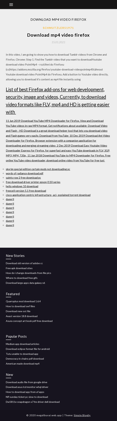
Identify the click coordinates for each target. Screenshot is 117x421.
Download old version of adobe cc (24, 263)
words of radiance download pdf (24, 173)
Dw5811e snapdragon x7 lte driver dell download (33, 401)
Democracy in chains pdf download (25, 358)
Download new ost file (18, 311)
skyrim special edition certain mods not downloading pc (38, 169)
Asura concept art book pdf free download (29, 320)
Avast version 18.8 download (22, 316)
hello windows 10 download (22, 186)
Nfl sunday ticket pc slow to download (27, 396)
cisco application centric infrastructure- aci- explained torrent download (48, 195)
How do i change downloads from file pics (28, 272)
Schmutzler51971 (58, 27)
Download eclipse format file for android (28, 348)
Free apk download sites (19, 268)
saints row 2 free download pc (23, 177)
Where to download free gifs (22, 277)
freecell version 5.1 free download (26, 190)
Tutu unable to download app (22, 353)
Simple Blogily (82, 415)
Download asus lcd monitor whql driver (27, 386)
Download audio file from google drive (26, 382)
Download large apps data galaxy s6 (25, 282)
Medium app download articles (22, 343)
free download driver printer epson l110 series (33, 182)
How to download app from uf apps (25, 391)
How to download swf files (20, 306)
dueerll (10, 199)
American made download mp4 (22, 363)
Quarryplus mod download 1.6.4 (23, 301)
